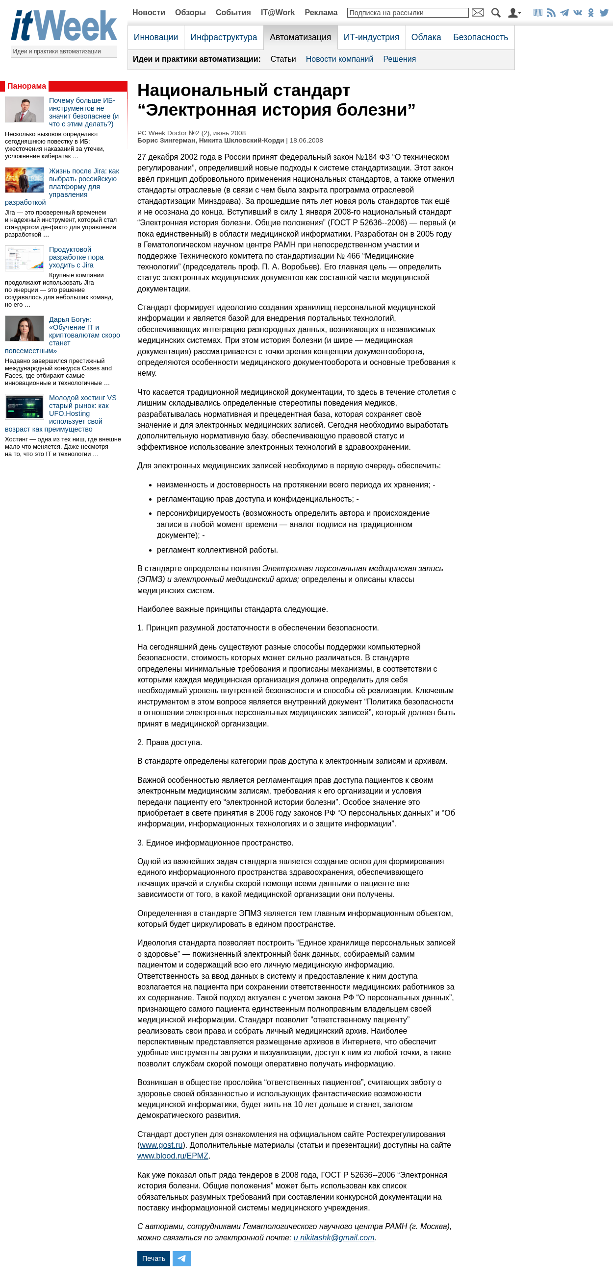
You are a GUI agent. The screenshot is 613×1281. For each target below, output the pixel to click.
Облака (426, 37)
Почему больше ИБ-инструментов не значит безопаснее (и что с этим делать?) (84, 112)
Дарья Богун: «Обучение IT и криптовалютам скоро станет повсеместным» (62, 335)
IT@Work (278, 12)
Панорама (26, 86)
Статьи (283, 59)
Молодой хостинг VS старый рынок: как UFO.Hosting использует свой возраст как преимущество (61, 413)
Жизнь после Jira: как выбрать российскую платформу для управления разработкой (62, 186)
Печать (153, 1258)
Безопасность (480, 37)
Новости (148, 12)
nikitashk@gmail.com (337, 1237)
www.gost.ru (161, 1145)
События (233, 12)
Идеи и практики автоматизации (57, 51)
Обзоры (190, 12)
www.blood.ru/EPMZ (172, 1156)
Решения (399, 59)
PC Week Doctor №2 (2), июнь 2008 (191, 133)
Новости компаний (340, 59)
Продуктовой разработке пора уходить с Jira (76, 257)
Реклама (321, 12)
